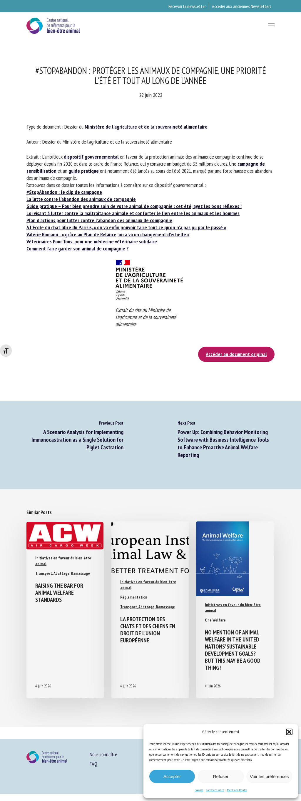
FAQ (93, 763)
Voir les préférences (269, 776)
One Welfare (215, 620)
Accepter (172, 776)
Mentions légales (237, 790)
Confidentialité (215, 790)
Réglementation (133, 597)
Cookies (199, 790)
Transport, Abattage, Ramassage (62, 573)
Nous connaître (103, 754)
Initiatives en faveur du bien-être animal (63, 560)
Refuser (221, 776)
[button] (289, 732)
